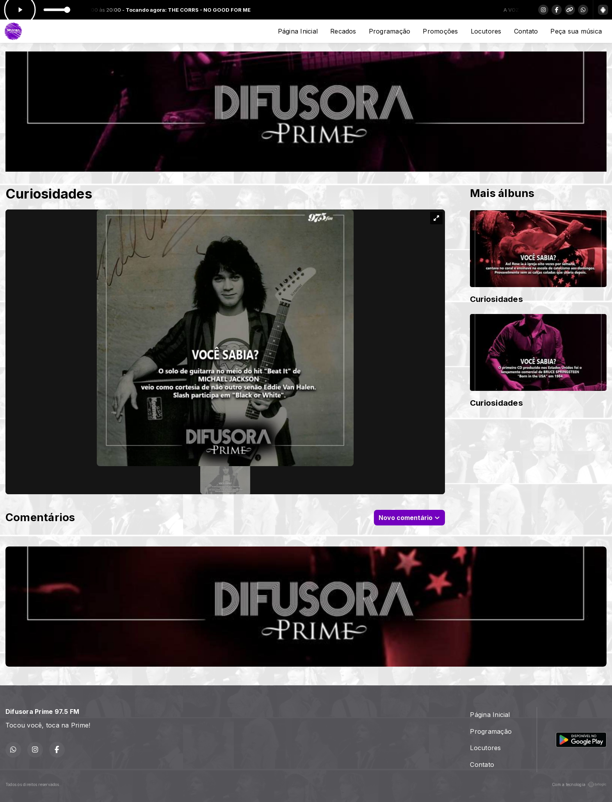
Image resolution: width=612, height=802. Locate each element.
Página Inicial (298, 31)
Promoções (440, 31)
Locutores (486, 31)
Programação (390, 31)
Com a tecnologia (579, 784)
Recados (343, 31)
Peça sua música (576, 31)
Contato (526, 31)
